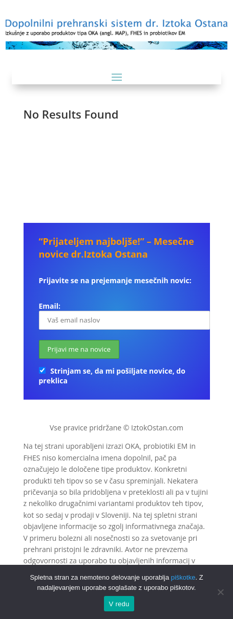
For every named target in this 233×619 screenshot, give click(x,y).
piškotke (183, 577)
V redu (119, 604)
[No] (220, 592)
